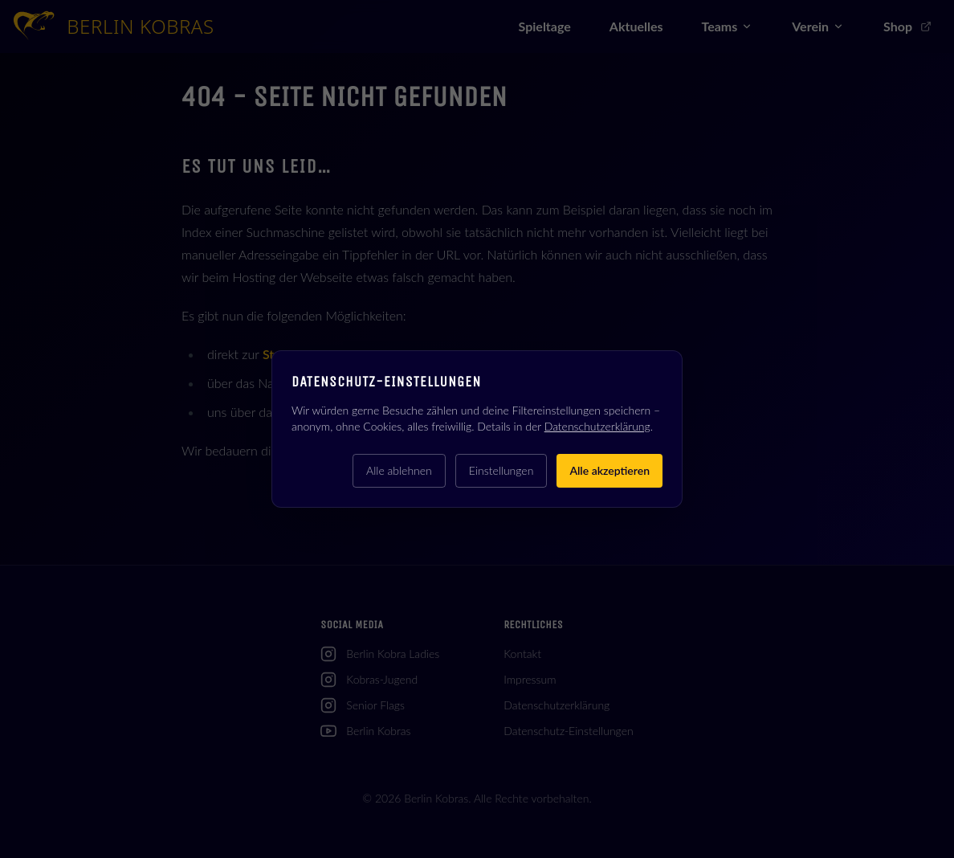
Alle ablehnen (399, 470)
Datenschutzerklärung (597, 426)
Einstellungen (501, 470)
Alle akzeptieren (609, 470)
